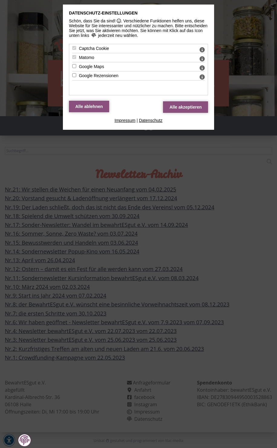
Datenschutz (150, 120)
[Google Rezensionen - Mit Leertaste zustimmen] (74, 75)
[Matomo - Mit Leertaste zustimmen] (74, 57)
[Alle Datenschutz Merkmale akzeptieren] (185, 107)
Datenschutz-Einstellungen (103, 13)
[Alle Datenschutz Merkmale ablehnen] (89, 106)
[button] (24, 440)
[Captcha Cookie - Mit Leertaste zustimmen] (74, 48)
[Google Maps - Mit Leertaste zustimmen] (74, 66)
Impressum (125, 120)
